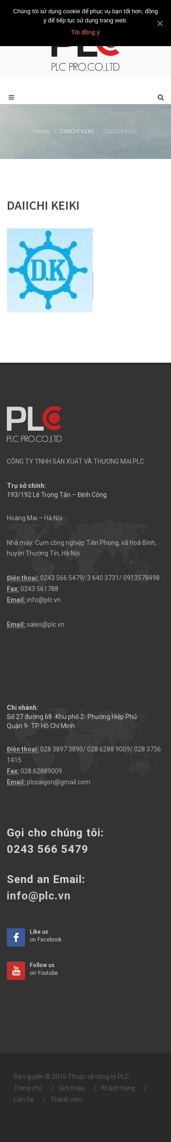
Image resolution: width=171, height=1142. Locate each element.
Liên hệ (24, 1099)
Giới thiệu (72, 1088)
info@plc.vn (44, 599)
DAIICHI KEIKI (77, 131)
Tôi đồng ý (85, 32)
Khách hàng (118, 1088)
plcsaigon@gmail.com (58, 782)
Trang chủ (28, 1088)
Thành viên (66, 1099)
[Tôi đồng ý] (159, 23)
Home (41, 131)
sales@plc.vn (45, 624)
